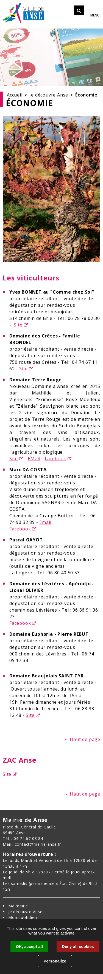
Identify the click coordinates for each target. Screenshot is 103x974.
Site (18, 325)
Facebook (55, 459)
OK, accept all (29, 946)
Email (45, 522)
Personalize (55, 961)
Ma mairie (18, 905)
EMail (34, 459)
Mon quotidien (22, 917)
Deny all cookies (78, 946)
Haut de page (85, 739)
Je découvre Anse (48, 95)
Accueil (15, 95)
